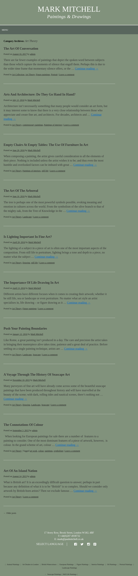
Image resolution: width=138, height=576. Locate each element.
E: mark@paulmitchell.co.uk (69, 539)
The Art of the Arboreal (21, 190)
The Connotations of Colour (23, 425)
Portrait (54, 74)
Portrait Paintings (126, 564)
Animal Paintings (13, 564)
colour (41, 451)
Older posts (10, 513)
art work (33, 451)
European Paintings (66, 564)
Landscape (27, 217)
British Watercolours (49, 564)
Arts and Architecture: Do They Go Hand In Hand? (39, 94)
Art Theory (30, 74)
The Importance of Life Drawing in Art (31, 282)
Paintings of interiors (53, 125)
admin (32, 54)
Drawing (26, 262)
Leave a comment (66, 74)
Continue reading (86, 68)
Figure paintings (43, 74)
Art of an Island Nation (20, 471)
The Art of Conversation (21, 48)
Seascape (37, 354)
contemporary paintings (32, 125)
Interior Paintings (97, 564)
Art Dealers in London (30, 564)
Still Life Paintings (70, 574)
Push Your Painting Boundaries (25, 328)
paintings (49, 451)
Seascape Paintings (54, 574)
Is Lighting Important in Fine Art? (28, 237)
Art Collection (18, 74)
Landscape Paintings (69, 568)
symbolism (58, 451)
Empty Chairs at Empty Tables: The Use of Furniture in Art (46, 145)
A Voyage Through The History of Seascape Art (37, 374)
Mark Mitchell (33, 100)
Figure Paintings (82, 564)
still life (45, 171)
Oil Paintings (112, 564)
